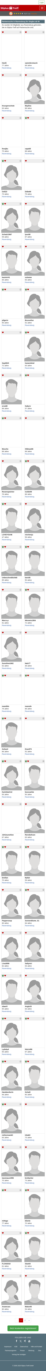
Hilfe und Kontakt (36, 1347)
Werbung (31, 1350)
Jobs (39, 1350)
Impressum (8, 1347)
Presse (22, 1350)
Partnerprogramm (10, 1350)
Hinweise (34, 13)
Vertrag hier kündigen (19, 1354)
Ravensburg (6, 68)
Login (41, 2)
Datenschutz (24, 1347)
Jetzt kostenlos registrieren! (23, 1328)
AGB (15, 1347)
